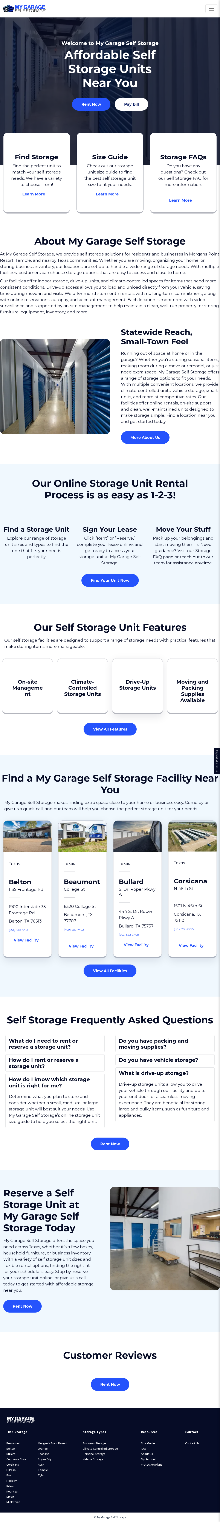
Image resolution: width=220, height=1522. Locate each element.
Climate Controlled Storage (100, 1449)
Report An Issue (215, 761)
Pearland (43, 1454)
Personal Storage (94, 1454)
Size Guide (148, 1443)
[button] (55, 1043)
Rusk (41, 1464)
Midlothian (13, 1502)
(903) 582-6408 (134, 934)
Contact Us (192, 1443)
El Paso (11, 1470)
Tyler (41, 1475)
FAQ (143, 1449)
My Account (148, 1459)
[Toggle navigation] (211, 8)
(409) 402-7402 (79, 929)
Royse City (45, 1459)
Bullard (10, 1454)
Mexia (10, 1497)
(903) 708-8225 (189, 928)
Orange (43, 1449)
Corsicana (12, 1464)
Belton (10, 1449)
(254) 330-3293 (24, 929)
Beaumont (13, 1443)
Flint (9, 1475)
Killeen (10, 1486)
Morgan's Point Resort (52, 1443)
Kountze (12, 1491)
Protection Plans (151, 1464)
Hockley (11, 1481)
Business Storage (94, 1443)
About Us (147, 1454)
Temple (43, 1470)
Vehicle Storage (93, 1459)
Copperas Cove (16, 1459)
